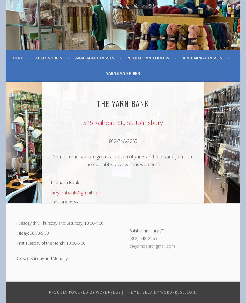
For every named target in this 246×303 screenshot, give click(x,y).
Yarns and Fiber (123, 73)
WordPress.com (178, 292)
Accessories (48, 58)
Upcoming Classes (202, 58)
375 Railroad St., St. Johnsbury (123, 123)
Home (17, 58)
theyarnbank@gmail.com (76, 192)
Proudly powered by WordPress (85, 292)
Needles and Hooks (148, 58)
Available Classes (94, 58)
